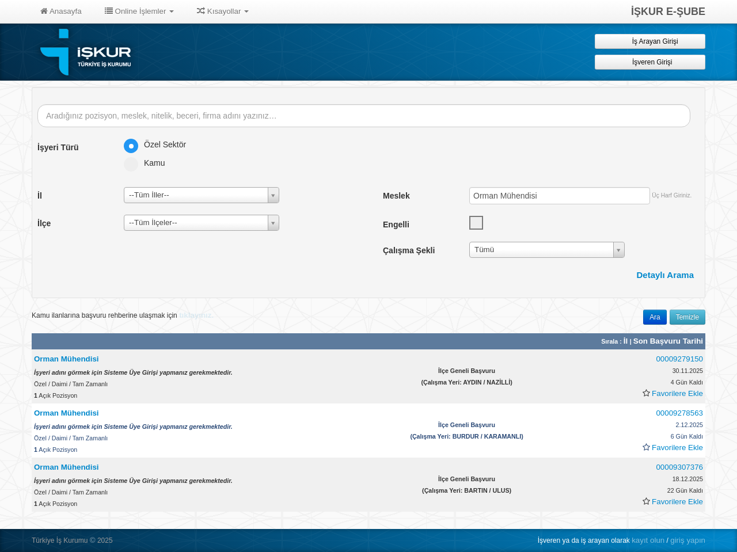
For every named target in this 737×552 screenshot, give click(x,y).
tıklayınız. (196, 315)
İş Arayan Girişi (650, 41)
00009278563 (679, 413)
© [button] (93, 540)
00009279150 (679, 359)
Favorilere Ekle (677, 393)
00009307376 (679, 467)
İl (627, 341)
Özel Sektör (158, 144)
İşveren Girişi (650, 62)
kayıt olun (648, 540)
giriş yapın (687, 540)
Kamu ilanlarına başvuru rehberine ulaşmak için (123, 315)
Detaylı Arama (665, 275)
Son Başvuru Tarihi (668, 341)
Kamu (148, 163)
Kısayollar (223, 11)
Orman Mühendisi (66, 359)
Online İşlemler (139, 11)
